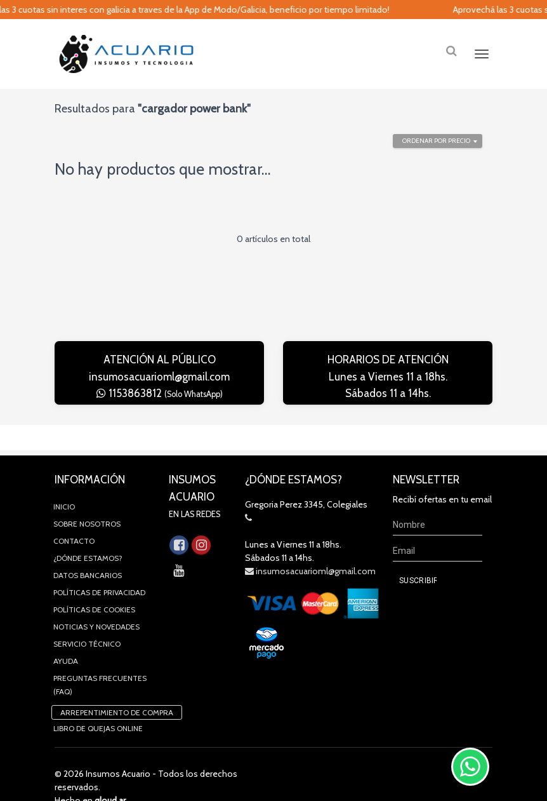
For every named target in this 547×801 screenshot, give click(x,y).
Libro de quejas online (98, 703)
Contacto (74, 515)
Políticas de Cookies (94, 584)
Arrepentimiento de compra (116, 687)
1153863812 (159, 393)
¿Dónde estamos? (87, 532)
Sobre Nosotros (87, 498)
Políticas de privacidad (99, 567)
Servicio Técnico (87, 618)
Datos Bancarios (87, 550)
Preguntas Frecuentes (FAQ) (100, 659)
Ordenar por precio (436, 141)
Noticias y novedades (96, 601)
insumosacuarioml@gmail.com (159, 376)
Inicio (64, 481)
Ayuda (65, 635)
